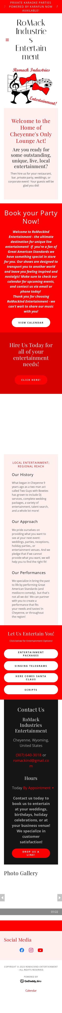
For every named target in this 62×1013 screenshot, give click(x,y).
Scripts (31, 689)
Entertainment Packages (31, 654)
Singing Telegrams (31, 665)
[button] (8, 39)
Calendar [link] (31, 990)
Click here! (31, 379)
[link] (31, 39)
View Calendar (31, 322)
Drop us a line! (31, 853)
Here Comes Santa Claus (31, 678)
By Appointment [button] (37, 787)
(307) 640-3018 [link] (28, 754)
